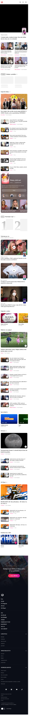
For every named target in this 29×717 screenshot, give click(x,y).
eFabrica (15, 704)
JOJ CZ (3, 626)
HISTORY (3, 645)
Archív (2, 601)
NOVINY (2, 653)
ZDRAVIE (3, 643)
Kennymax (7, 704)
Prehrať (14, 575)
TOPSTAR (3, 639)
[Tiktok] (22, 689)
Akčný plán (3, 683)
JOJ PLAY (3, 615)
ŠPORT (2, 658)
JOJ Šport (3, 608)
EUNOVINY (3, 662)
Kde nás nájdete (3, 677)
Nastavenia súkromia (4, 697)
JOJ (2, 613)
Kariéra (2, 679)
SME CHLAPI (3, 641)
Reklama (2, 672)
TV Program (4, 603)
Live (2, 599)
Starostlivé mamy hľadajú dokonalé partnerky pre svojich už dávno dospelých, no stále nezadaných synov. (13, 186)
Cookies (2, 695)
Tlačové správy (3, 670)
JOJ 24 (2, 605)
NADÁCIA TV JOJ (5, 622)
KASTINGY (4, 624)
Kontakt (2, 700)
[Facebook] (6, 689)
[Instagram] (11, 689)
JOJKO (3, 619)
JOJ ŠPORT (4, 617)
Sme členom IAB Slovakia (5, 698)
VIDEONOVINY (4, 660)
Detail (14, 190)
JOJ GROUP (4, 628)
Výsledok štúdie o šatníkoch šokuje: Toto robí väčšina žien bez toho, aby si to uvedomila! (13, 38)
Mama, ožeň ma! (15, 180)
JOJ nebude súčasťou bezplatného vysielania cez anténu (10, 681)
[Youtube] (16, 689)
